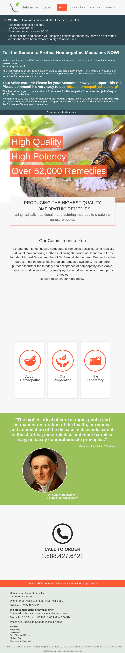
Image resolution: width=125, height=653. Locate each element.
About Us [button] (95, 7)
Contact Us (110, 7)
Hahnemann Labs (36, 7)
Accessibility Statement (20, 641)
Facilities (14, 626)
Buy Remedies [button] (77, 7)
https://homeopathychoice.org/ (92, 87)
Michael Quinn (16, 638)
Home (62, 7)
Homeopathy (16, 632)
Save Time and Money (20, 635)
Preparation (15, 629)
